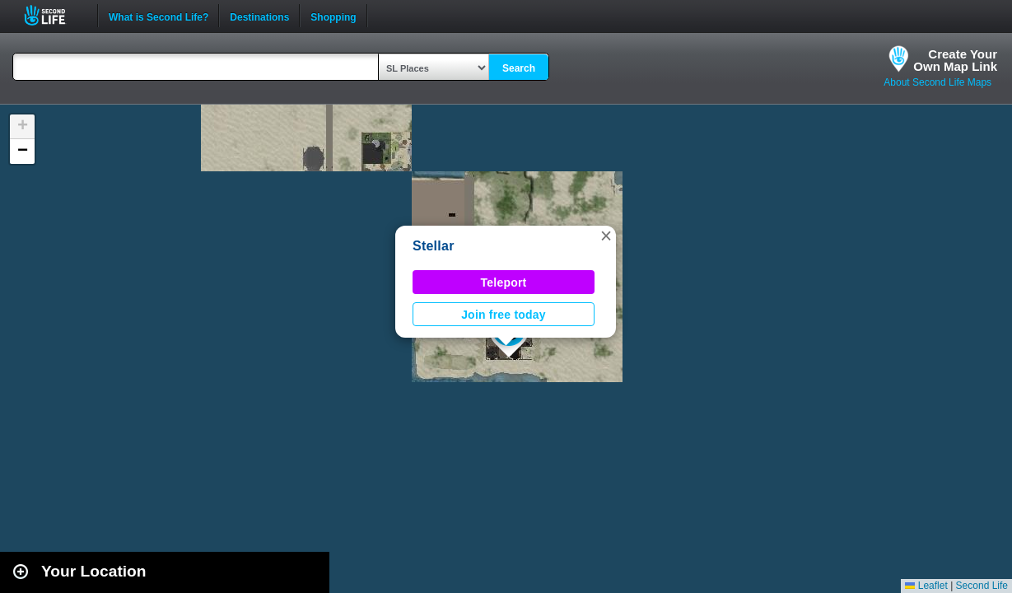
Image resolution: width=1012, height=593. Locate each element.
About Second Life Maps (937, 82)
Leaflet (926, 585)
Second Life (54, 15)
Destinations (259, 16)
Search (518, 68)
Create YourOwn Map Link (955, 60)
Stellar (434, 246)
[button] (606, 235)
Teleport (504, 282)
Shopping (333, 16)
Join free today (503, 314)
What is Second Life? (158, 16)
